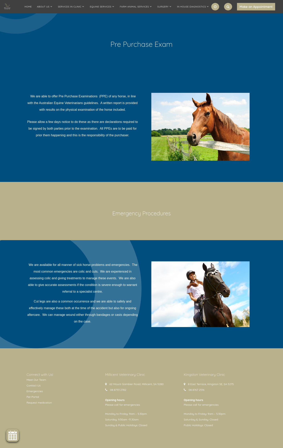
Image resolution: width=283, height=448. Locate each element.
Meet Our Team (36, 380)
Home (28, 6)
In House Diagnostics (191, 6)
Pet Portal (33, 397)
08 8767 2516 (196, 390)
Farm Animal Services (134, 6)
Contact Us (33, 385)
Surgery (163, 6)
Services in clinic (70, 6)
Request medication (39, 402)
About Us (43, 6)
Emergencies (35, 391)
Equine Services (100, 6)
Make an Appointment (256, 7)
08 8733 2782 (118, 390)
